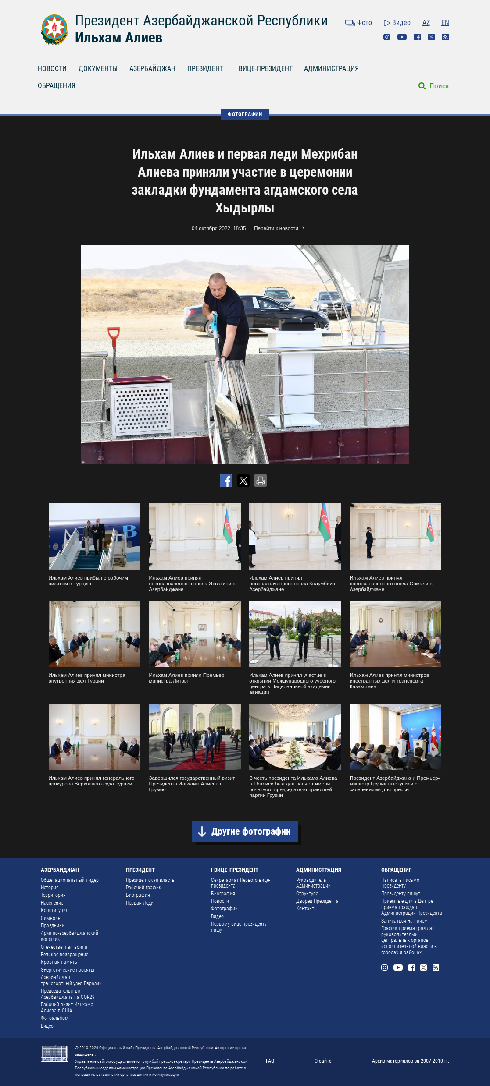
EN (445, 23)
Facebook (417, 37)
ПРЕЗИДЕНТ (205, 69)
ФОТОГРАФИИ (245, 114)
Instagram (386, 37)
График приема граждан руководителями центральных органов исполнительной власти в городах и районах (409, 940)
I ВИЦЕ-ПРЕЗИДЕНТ (264, 69)
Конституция (54, 910)
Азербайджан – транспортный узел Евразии (71, 980)
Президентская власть (150, 880)
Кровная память (59, 962)
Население (52, 903)
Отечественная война (64, 947)
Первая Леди (140, 903)
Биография (138, 895)
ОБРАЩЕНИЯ (56, 86)
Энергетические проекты (67, 970)
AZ (426, 23)
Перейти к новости (276, 228)
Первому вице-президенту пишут (239, 927)
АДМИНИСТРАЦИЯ (331, 69)
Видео (401, 23)
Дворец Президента (317, 901)
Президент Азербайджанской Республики (201, 20)
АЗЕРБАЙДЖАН (152, 69)
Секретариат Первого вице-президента (240, 883)
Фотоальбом (54, 1018)
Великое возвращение (64, 955)
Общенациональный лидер (70, 880)
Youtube (402, 37)
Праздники (52, 926)
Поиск (439, 85)
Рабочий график (143, 887)
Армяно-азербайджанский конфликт (69, 936)
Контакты (307, 909)
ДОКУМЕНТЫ (98, 69)
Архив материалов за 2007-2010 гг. (410, 1061)
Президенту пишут (400, 894)
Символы (51, 918)
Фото (364, 23)
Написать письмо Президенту (400, 883)
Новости (220, 901)
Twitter (431, 37)
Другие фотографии (251, 831)
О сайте (323, 1061)
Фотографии (224, 909)
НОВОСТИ (52, 69)
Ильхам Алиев (118, 37)
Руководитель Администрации (313, 883)
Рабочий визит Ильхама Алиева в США (67, 1007)
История (50, 887)
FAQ (270, 1061)
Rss (445, 37)
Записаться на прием (404, 921)
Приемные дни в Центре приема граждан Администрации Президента (411, 907)
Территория (53, 895)
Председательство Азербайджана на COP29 (68, 994)
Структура (307, 894)
